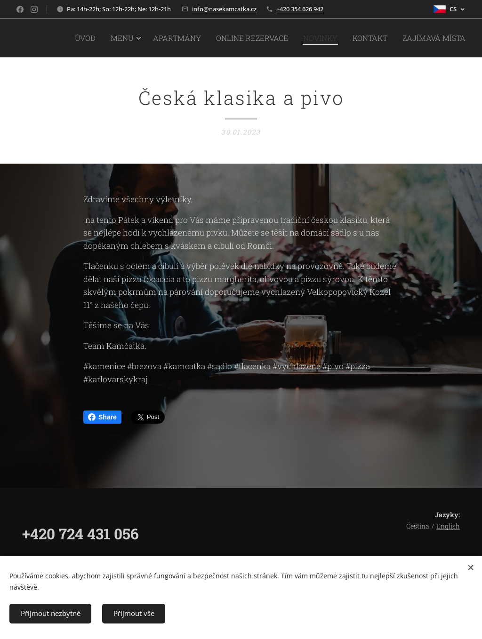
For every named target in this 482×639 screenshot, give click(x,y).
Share (102, 417)
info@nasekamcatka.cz (224, 9)
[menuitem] (122, 38)
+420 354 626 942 (299, 9)
